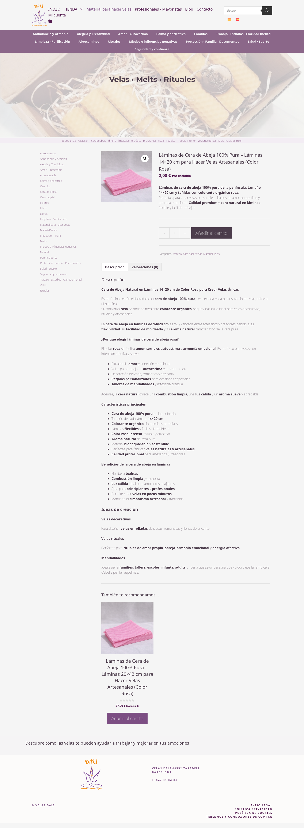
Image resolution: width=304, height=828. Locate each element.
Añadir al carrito (211, 233)
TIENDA (74, 9)
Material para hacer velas (109, 9)
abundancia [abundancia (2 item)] (69, 141)
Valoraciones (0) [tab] (145, 267)
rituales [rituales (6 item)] (170, 141)
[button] (145, 158)
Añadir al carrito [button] (127, 718)
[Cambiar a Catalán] (229, 19)
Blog (189, 9)
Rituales (114, 41)
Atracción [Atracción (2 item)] (83, 141)
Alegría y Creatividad (93, 34)
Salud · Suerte (258, 41)
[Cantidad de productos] (174, 233)
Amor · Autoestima (133, 34)
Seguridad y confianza (152, 49)
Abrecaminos (89, 41)
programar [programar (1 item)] (149, 141)
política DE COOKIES (253, 813)
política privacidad (253, 809)
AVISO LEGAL (261, 805)
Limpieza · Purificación (52, 41)
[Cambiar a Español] (237, 19)
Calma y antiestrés (171, 34)
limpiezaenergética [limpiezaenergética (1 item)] (129, 141)
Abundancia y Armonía (50, 34)
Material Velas (211, 254)
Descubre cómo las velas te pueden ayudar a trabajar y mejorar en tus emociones (107, 743)
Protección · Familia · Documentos (212, 41)
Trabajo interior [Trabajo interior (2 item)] (186, 141)
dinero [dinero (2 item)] (112, 141)
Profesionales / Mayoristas (158, 9)
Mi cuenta (57, 15)
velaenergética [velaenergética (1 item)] (207, 141)
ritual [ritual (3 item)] (161, 141)
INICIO (54, 9)
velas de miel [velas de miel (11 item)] (234, 141)
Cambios (201, 34)
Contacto (205, 9)
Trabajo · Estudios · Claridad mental (243, 34)
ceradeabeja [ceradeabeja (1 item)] (98, 141)
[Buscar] (267, 10)
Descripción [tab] (115, 267)
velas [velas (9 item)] (221, 141)
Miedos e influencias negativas (153, 41)
